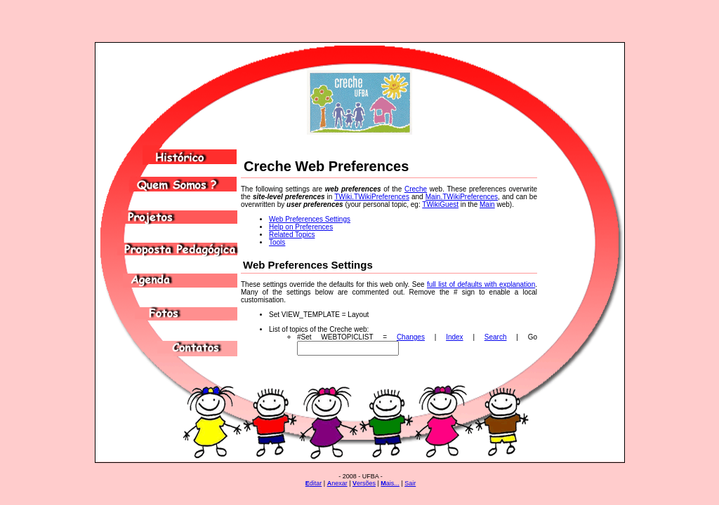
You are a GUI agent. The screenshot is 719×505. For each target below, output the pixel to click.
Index (454, 337)
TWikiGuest (440, 204)
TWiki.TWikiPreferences (371, 197)
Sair (410, 483)
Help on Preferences (301, 227)
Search (495, 337)
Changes (411, 337)
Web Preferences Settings (309, 219)
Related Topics (292, 234)
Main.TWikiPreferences (462, 197)
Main (487, 204)
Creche (415, 189)
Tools (277, 242)
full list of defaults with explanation (481, 284)
